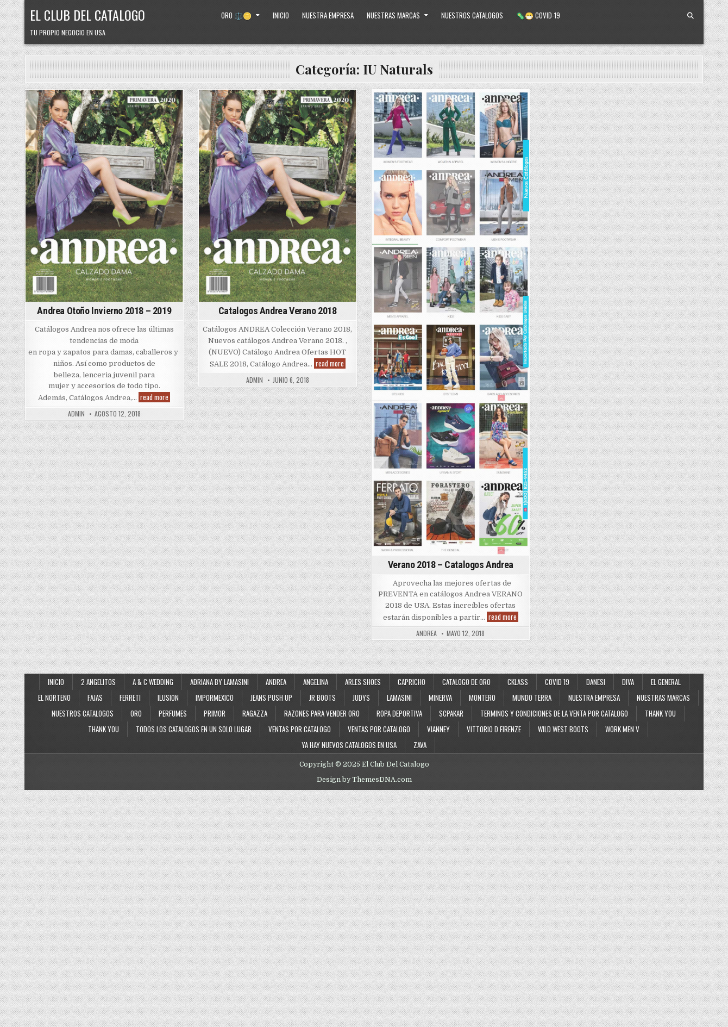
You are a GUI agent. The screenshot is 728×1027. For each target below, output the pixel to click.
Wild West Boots (563, 729)
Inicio (281, 15)
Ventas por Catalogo (299, 729)
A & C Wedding (153, 681)
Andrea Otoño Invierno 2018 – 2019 (104, 310)
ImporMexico (215, 697)
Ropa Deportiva (399, 713)
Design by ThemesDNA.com (364, 779)
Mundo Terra (531, 697)
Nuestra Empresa (328, 15)
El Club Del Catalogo (87, 14)
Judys (361, 697)
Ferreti (130, 697)
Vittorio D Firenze (494, 729)
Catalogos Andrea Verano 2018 (277, 310)
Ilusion (168, 697)
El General (666, 681)
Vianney (438, 729)
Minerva (440, 697)
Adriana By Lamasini (219, 681)
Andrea (276, 681)
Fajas (95, 697)
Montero (482, 697)
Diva (628, 681)
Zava (419, 744)
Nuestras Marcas (393, 15)
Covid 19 (557, 681)
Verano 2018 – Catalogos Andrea (450, 564)
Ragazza (254, 713)
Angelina (315, 681)
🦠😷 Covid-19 (538, 15)
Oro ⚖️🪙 (236, 15)
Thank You (660, 713)
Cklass (517, 681)
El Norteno (54, 697)
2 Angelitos (98, 681)
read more (155, 397)
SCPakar (451, 713)
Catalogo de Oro (466, 681)
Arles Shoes (363, 681)
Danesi (595, 681)
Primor (214, 713)
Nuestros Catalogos (472, 15)
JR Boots (322, 697)
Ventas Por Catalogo (379, 729)
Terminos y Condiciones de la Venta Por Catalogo (554, 713)
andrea (426, 633)
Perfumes (173, 713)
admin (76, 413)
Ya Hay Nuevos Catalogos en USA (349, 744)
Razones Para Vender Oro (322, 713)
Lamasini (399, 697)
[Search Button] (690, 16)
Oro (136, 713)
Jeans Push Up (271, 697)
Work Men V (622, 729)
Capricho (411, 681)
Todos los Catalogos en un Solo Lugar (194, 729)
